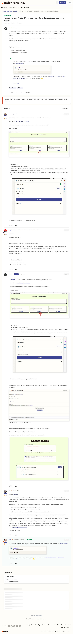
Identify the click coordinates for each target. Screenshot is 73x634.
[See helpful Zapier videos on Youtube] (20, 626)
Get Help (4, 7)
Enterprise (60, 625)
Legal (63, 631)
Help (32, 625)
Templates (68, 625)
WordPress (12, 87)
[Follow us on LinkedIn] (11, 626)
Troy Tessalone (12, 230)
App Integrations (66, 627)
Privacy (68, 631)
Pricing (28, 625)
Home (4, 11)
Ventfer (11, 28)
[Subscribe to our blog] (14, 626)
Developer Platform (40, 625)
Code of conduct (9, 576)
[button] (62, 2)
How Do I (15, 11)
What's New (25, 7)
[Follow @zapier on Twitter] (17, 626)
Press (49, 625)
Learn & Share (14, 7)
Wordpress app (19, 63)
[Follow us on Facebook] (9, 626)
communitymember (13, 114)
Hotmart (20, 87)
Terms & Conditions (30, 618)
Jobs (54, 625)
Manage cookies (56, 631)
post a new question (54, 76)
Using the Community (10, 579)
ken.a (10, 490)
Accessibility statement (41, 618)
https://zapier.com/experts (19, 527)
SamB (10, 539)
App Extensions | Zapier (22, 121)
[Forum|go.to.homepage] (14, 2)
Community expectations (11, 581)
